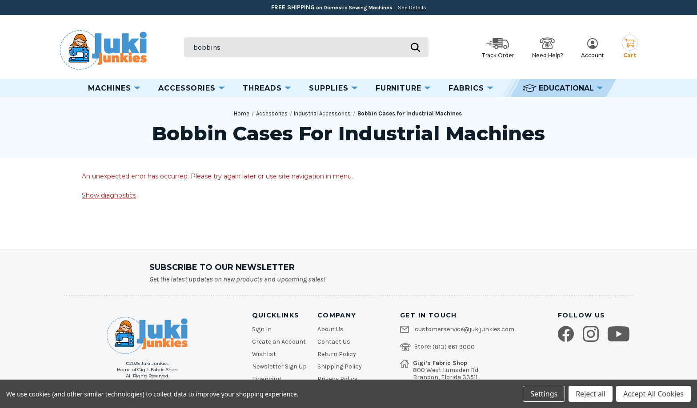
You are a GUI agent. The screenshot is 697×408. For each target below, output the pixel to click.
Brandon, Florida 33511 (445, 377)
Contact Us (333, 342)
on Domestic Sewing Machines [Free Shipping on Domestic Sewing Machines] (348, 7)
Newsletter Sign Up (279, 367)
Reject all (590, 394)
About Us (330, 329)
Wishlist (264, 354)
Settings (543, 394)
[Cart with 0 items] (630, 47)
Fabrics (471, 88)
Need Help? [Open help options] (547, 48)
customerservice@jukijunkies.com (464, 329)
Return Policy (336, 354)
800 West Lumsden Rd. (446, 370)
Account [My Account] (592, 48)
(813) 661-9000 (454, 347)
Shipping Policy (339, 367)
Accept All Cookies (653, 394)
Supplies (333, 88)
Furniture (403, 88)
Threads (267, 88)
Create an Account (279, 342)
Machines (114, 88)
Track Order (497, 48)
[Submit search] (415, 47)
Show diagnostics (109, 195)
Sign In (262, 329)
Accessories (191, 88)
